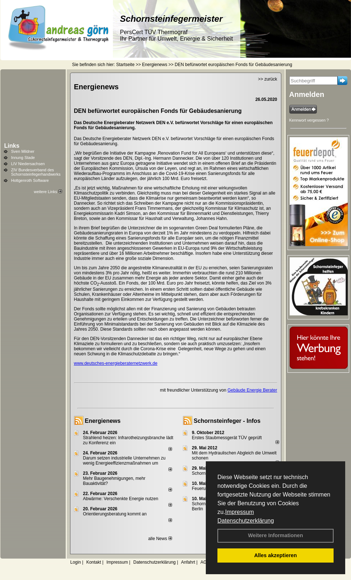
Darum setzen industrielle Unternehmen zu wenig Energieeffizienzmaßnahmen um (124, 461)
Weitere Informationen (275, 535)
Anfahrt (188, 562)
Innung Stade (23, 157)
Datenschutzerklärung (245, 521)
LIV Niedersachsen (28, 164)
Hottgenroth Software (30, 180)
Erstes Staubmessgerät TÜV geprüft (227, 437)
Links (12, 146)
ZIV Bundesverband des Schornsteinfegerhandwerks (36, 172)
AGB (204, 562)
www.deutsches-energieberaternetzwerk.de (116, 363)
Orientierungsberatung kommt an (115, 513)
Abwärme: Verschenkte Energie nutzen (120, 498)
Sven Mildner (22, 151)
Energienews (103, 421)
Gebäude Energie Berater (252, 390)
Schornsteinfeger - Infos (227, 421)
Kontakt (93, 562)
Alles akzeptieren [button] (275, 555)
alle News (160, 538)
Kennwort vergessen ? (309, 120)
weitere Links (48, 191)
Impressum (239, 512)
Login (75, 562)
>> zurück (267, 79)
